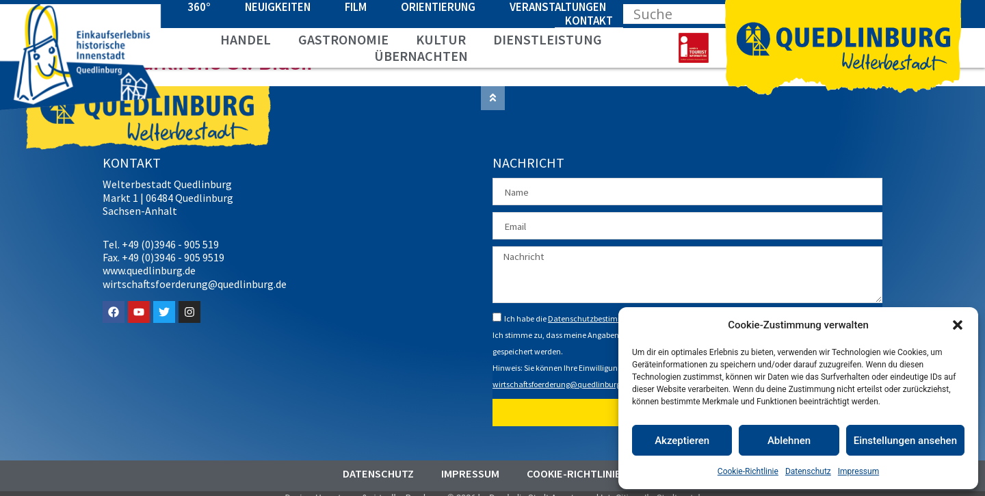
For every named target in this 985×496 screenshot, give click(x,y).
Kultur (441, 39)
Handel (245, 39)
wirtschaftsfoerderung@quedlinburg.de (561, 375)
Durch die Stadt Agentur (535, 489)
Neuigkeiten (278, 7)
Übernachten (421, 56)
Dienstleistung (547, 39)
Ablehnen (789, 440)
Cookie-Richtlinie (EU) (586, 465)
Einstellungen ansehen (905, 440)
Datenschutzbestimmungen (598, 309)
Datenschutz (808, 471)
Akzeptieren (682, 440)
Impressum (858, 471)
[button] (957, 325)
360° (199, 7)
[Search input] (685, 13)
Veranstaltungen (558, 7)
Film (356, 7)
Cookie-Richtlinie (748, 471)
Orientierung (438, 7)
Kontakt (589, 20)
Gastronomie (343, 39)
